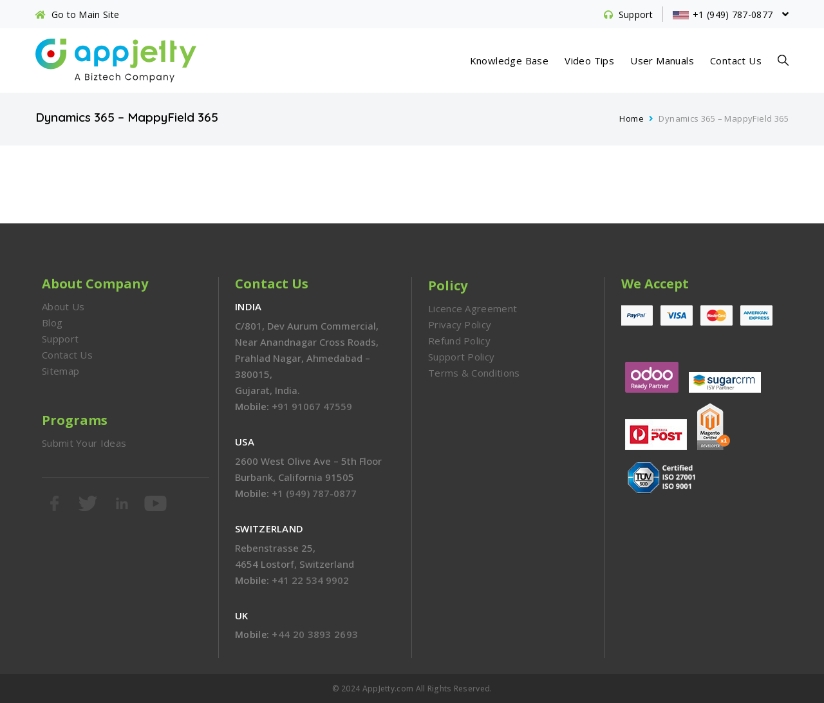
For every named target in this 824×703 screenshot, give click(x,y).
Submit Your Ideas (84, 442)
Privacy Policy (459, 324)
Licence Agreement (472, 308)
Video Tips (589, 60)
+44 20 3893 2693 (315, 634)
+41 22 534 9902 (310, 580)
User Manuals (662, 60)
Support (60, 338)
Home (631, 118)
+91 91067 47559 (312, 406)
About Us (63, 306)
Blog (52, 322)
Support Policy (461, 356)
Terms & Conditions (474, 372)
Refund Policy (459, 340)
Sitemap (60, 370)
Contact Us (736, 60)
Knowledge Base (509, 60)
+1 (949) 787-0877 (314, 493)
